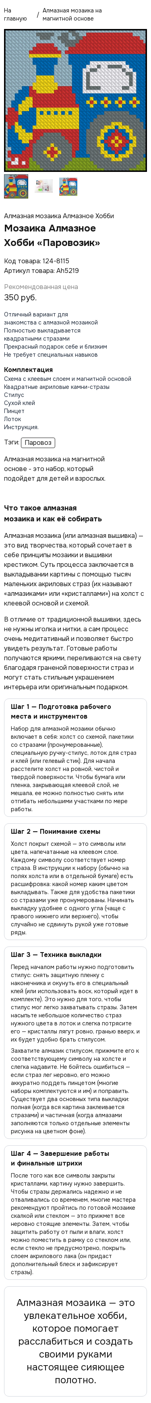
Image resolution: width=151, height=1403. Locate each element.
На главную (15, 14)
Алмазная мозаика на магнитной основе (72, 14)
